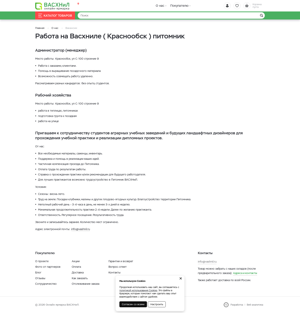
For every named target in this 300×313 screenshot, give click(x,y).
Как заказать (80, 278)
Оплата (76, 266)
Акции (76, 261)
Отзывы (40, 278)
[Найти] (171, 15)
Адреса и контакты (245, 273)
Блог (38, 272)
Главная (39, 28)
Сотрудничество (46, 283)
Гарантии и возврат (120, 261)
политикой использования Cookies (138, 290)
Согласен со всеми (133, 304)
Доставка (78, 272)
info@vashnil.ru (80, 229)
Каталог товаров (55, 15)
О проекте (42, 261)
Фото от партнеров (47, 266)
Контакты (114, 272)
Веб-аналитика (255, 305)
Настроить (156, 304)
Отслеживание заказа (85, 283)
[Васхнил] (52, 6)
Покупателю (179, 6)
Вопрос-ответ (117, 266)
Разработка (237, 305)
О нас (160, 6)
